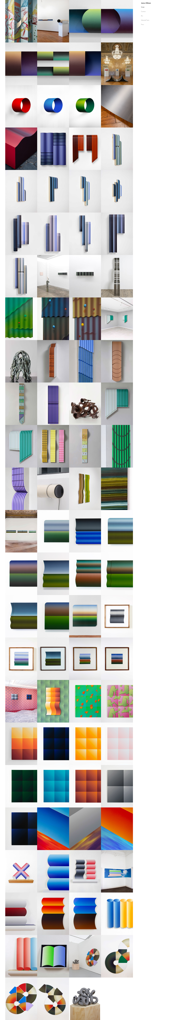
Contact (143, 11)
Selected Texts (145, 20)
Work (142, 7)
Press (142, 24)
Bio (142, 16)
